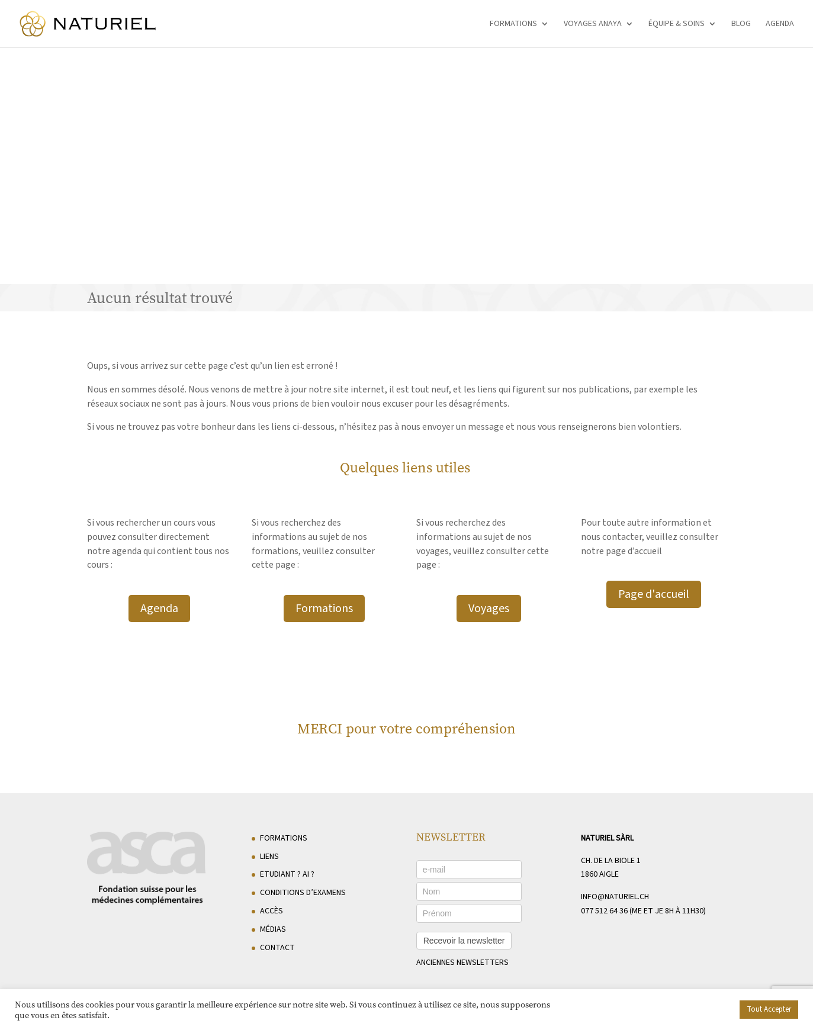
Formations (513, 25)
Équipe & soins (676, 25)
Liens (269, 856)
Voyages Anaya (593, 25)
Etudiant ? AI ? (287, 874)
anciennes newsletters (462, 962)
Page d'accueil (653, 594)
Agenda (780, 25)
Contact (277, 948)
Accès (271, 911)
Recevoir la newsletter (464, 940)
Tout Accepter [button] (769, 1009)
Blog (741, 25)
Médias (273, 929)
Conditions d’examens (303, 893)
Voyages (488, 608)
